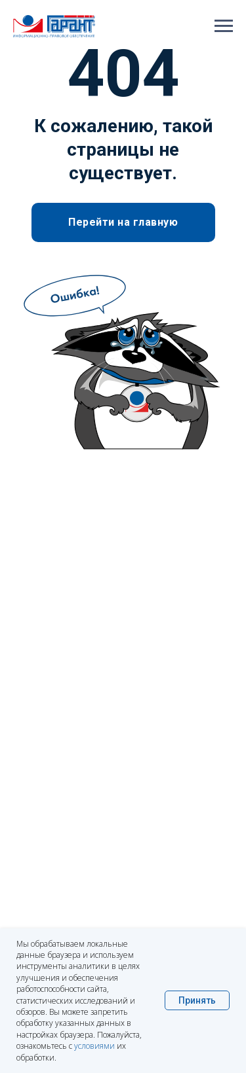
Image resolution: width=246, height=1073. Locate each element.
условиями (94, 1045)
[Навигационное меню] (224, 26)
